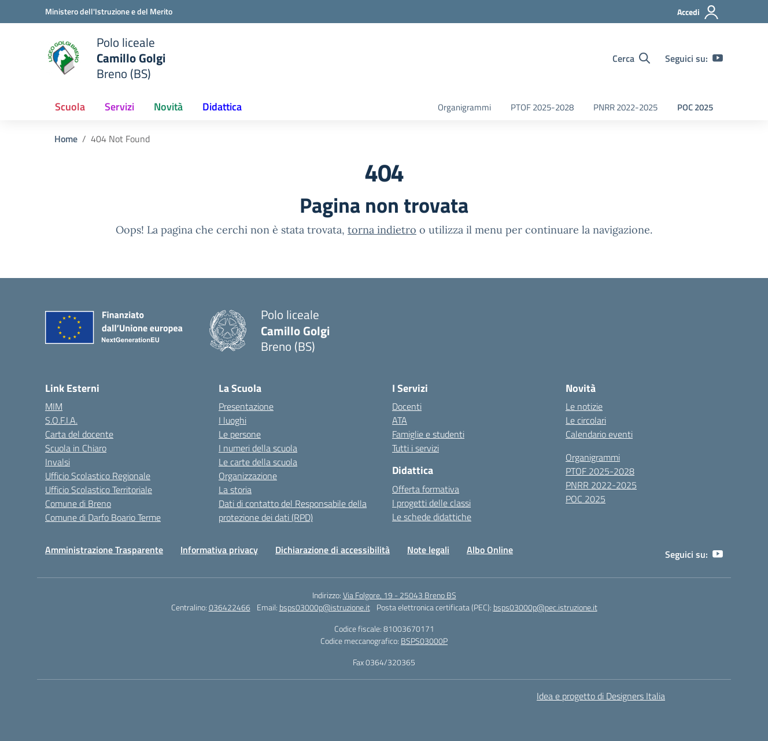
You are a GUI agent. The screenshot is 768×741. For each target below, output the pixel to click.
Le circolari (586, 420)
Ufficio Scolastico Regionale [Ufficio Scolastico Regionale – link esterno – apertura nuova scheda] (97, 476)
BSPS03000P (424, 641)
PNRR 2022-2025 (625, 107)
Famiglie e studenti (428, 434)
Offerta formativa (425, 489)
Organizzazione (248, 476)
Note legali (428, 550)
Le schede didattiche (431, 517)
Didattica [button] (222, 106)
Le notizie (584, 406)
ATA (399, 420)
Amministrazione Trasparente (104, 550)
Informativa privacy (219, 550)
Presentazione (246, 406)
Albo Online (490, 550)
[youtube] (717, 58)
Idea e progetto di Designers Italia (601, 696)
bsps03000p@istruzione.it (324, 607)
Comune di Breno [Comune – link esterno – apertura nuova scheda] (78, 503)
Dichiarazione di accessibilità (332, 550)
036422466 (229, 607)
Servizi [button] (119, 106)
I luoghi (232, 420)
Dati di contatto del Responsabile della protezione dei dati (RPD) (293, 510)
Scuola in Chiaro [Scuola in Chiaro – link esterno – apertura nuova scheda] (75, 448)
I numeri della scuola (258, 448)
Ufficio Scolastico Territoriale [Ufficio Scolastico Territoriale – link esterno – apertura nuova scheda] (98, 490)
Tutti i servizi (415, 448)
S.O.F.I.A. (61, 420)
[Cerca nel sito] (631, 58)
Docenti (407, 406)
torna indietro (382, 229)
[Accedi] (698, 12)
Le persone (240, 434)
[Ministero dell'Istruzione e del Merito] (108, 11)
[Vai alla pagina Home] (65, 139)
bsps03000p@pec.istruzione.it (545, 607)
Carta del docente (79, 434)
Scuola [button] (70, 106)
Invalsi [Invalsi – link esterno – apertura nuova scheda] (57, 462)
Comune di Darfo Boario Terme (103, 517)
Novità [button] (168, 106)
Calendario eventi (599, 434)
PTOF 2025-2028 (542, 107)
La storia (235, 490)
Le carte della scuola (258, 462)
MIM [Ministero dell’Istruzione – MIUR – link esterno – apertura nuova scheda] (53, 406)
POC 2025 (695, 107)
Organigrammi (464, 107)
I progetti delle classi (431, 503)
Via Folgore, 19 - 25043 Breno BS (399, 595)
